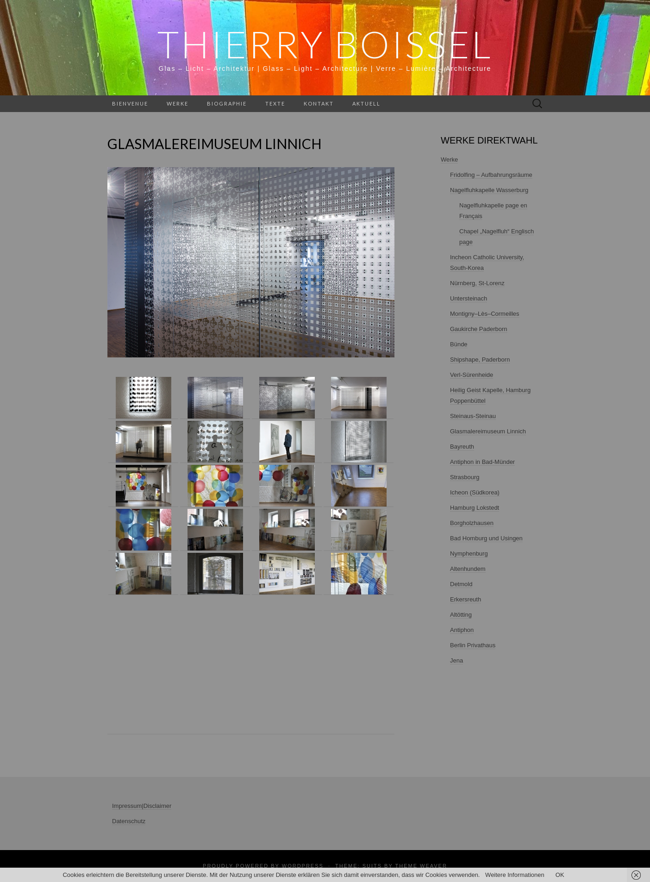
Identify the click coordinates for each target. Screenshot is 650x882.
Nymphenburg (469, 553)
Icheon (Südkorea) (475, 492)
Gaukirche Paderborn (478, 328)
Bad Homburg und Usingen (486, 538)
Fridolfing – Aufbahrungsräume (491, 174)
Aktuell (366, 103)
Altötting (461, 614)
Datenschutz (128, 821)
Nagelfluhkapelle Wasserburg (489, 190)
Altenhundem (468, 568)
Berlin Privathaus (472, 645)
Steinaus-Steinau (473, 416)
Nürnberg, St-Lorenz (477, 283)
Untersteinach (468, 298)
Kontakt (319, 103)
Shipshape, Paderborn (480, 359)
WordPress (303, 866)
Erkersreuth (465, 599)
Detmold (461, 584)
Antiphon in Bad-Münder (482, 461)
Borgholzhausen (472, 522)
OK (560, 874)
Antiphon (462, 629)
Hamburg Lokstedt (474, 507)
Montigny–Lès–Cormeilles (484, 313)
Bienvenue (130, 103)
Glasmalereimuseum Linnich (488, 431)
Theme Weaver (421, 866)
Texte (275, 103)
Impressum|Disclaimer (141, 805)
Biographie (227, 103)
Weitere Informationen (514, 874)
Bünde (459, 344)
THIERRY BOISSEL (325, 44)
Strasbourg (465, 477)
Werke (177, 103)
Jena (456, 660)
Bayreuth (462, 446)
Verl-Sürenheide (471, 374)
